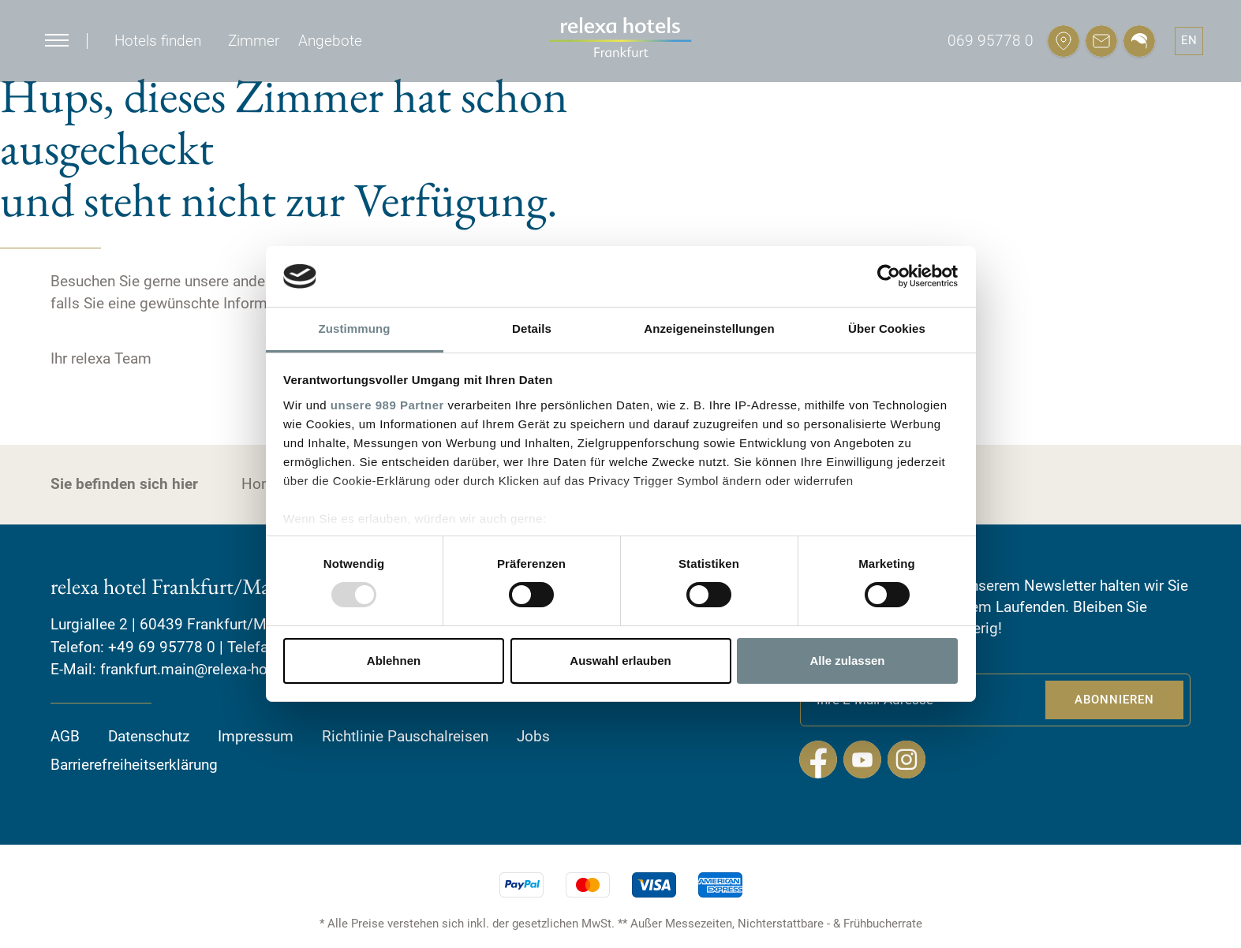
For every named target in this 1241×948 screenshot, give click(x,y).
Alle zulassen (846, 660)
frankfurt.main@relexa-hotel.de (202, 669)
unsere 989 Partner (387, 405)
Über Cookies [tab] (886, 328)
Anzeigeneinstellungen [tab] (709, 328)
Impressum (255, 735)
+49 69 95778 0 (161, 646)
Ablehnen (394, 660)
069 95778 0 (991, 41)
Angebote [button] (330, 41)
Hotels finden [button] (157, 41)
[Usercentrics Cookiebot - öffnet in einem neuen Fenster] (889, 276)
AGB (65, 735)
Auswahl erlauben (620, 660)
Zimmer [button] (253, 41)
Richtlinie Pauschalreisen (405, 735)
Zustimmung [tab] (355, 328)
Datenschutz (148, 735)
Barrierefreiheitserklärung (134, 765)
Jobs (533, 735)
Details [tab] (531, 328)
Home (261, 484)
